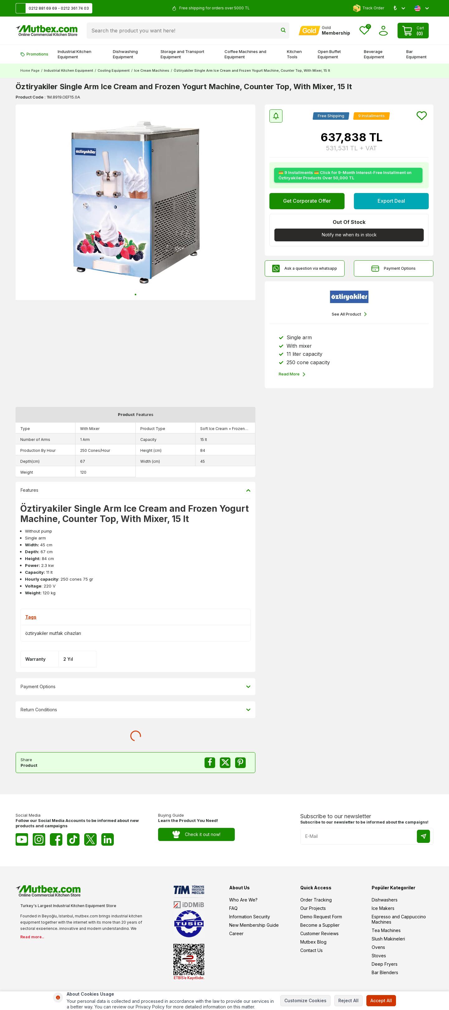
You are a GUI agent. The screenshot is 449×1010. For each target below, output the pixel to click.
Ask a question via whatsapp (304, 269)
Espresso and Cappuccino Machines (399, 919)
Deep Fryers (385, 964)
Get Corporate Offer (307, 201)
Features (135, 490)
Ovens (378, 947)
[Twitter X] (90, 839)
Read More (292, 374)
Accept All (381, 1000)
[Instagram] (39, 839)
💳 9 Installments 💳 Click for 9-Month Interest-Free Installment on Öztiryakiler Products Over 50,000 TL (345, 175)
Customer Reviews (319, 933)
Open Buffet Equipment (329, 54)
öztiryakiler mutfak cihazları (53, 633)
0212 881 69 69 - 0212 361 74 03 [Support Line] (52, 8)
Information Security (249, 916)
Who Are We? (243, 899)
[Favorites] (364, 31)
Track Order (368, 8)
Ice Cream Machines (151, 70)
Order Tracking (316, 899)
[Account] (324, 30)
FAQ (233, 908)
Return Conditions (135, 709)
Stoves (379, 955)
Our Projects (313, 908)
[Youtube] (22, 839)
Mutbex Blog (313, 942)
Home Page (30, 70)
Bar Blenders (385, 972)
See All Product (349, 314)
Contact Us (311, 950)
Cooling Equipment (114, 70)
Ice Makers (383, 908)
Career (236, 933)
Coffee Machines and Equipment (245, 54)
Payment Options (393, 269)
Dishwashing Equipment (125, 54)
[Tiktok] (73, 839)
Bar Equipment (416, 54)
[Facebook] (56, 839)
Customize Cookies (305, 1000)
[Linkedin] (107, 839)
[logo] (46, 30)
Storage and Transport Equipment (182, 54)
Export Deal (391, 201)
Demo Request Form (321, 916)
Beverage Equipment (374, 54)
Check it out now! (196, 834)
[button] (135, 294)
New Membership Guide (254, 925)
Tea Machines (386, 930)
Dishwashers (385, 899)
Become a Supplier (320, 925)
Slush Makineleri (388, 938)
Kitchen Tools (294, 54)
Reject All (348, 1000)
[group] (135, 202)
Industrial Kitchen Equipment (74, 54)
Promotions (34, 53)
